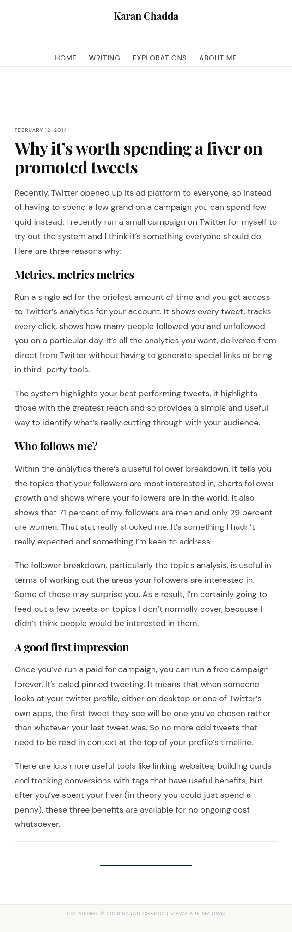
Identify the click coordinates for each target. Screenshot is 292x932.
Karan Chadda (146, 16)
